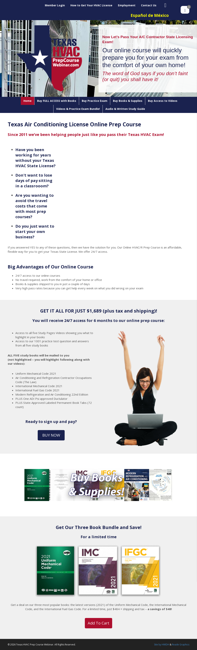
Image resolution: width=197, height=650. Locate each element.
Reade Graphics (180, 644)
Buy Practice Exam (94, 101)
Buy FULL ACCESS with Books (56, 101)
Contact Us (148, 5)
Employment (126, 5)
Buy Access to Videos (162, 101)
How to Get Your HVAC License (91, 5)
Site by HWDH (161, 644)
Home (27, 101)
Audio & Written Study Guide (125, 109)
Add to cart (98, 623)
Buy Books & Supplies (127, 101)
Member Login (55, 5)
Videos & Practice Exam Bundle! (78, 109)
